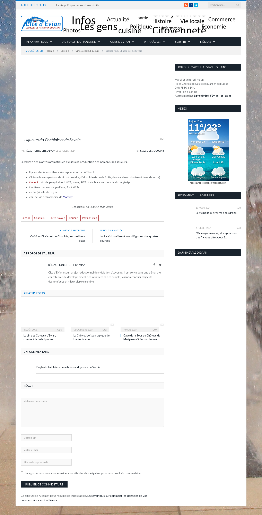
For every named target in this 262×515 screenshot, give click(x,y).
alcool (26, 218)
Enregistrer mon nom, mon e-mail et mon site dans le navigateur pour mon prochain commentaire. (83, 473)
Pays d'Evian (89, 218)
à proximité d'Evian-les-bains (213, 95)
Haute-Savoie (57, 218)
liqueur (73, 218)
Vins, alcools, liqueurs (150, 150)
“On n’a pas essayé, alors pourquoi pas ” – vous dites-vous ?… (216, 235)
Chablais (39, 218)
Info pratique (37, 41)
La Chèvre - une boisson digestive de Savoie (74, 367)
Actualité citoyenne (79, 41)
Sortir (180, 41)
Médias (205, 41)
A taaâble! (152, 41)
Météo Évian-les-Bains (200, 183)
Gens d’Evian (120, 41)
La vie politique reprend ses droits (77, 5)
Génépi (33, 182)
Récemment (186, 195)
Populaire (207, 195)
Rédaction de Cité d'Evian (40, 150)
